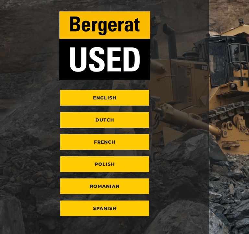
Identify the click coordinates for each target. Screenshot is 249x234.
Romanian (105, 186)
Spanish (104, 208)
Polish (105, 164)
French (104, 142)
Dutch (104, 120)
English (104, 98)
